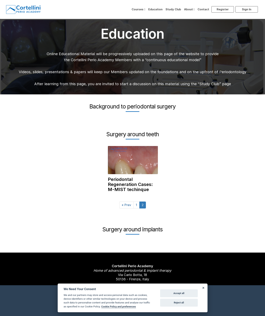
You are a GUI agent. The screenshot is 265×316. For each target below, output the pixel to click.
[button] (138, 9)
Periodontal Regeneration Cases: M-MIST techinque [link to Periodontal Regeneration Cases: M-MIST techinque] (130, 184)
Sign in (246, 9)
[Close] (203, 287)
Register (223, 9)
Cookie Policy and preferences (118, 306)
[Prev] (126, 205)
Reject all (179, 302)
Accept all (178, 293)
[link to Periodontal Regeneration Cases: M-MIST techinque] (133, 165)
